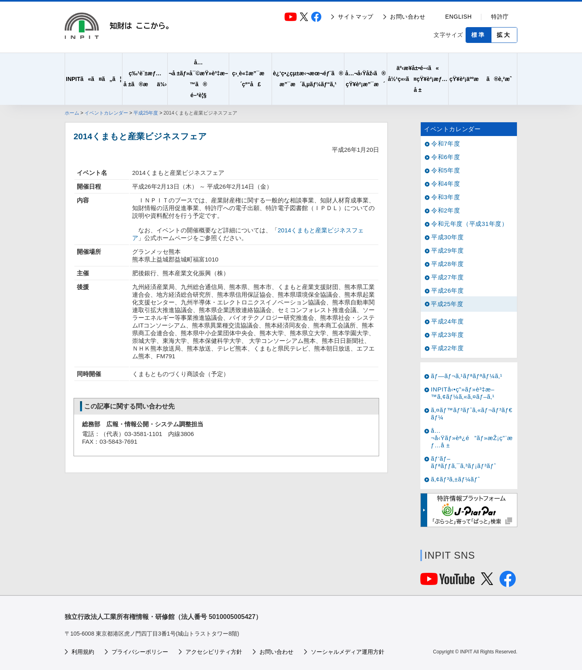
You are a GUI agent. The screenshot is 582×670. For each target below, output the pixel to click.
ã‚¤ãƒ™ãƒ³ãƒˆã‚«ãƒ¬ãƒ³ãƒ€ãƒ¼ (471, 413)
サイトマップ (355, 16)
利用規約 (83, 652)
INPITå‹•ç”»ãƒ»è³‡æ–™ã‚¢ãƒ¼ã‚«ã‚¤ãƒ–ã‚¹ (463, 393)
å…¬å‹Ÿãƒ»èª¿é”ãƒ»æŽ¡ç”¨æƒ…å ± (472, 438)
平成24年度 (447, 321)
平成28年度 (447, 263)
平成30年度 (447, 237)
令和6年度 (445, 156)
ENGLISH (458, 16)
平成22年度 (447, 348)
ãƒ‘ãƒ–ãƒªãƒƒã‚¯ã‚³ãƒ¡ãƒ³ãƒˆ (463, 462)
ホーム (72, 113)
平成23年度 (447, 334)
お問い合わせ (408, 16)
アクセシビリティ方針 (214, 652)
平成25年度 (145, 113)
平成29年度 (447, 250)
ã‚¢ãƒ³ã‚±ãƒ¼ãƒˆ (455, 479)
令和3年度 (445, 197)
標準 (478, 35)
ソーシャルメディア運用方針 (347, 652)
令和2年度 (445, 210)
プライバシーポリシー (140, 652)
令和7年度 (445, 143)
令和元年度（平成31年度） (469, 223)
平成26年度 (447, 290)
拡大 (504, 35)
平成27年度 (447, 277)
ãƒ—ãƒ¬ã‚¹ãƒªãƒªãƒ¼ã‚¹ (466, 375)
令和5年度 (445, 170)
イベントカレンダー (106, 113)
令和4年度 (445, 183)
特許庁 (500, 16)
